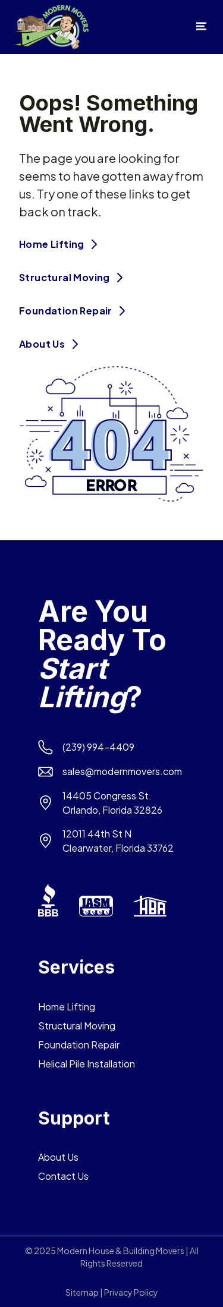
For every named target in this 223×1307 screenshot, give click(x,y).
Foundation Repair (75, 310)
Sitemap (82, 1292)
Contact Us (63, 1176)
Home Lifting (61, 244)
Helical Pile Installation (86, 1063)
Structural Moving (73, 277)
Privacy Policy (131, 1292)
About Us (51, 344)
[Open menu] (201, 29)
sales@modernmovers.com (122, 771)
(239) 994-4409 (98, 747)
